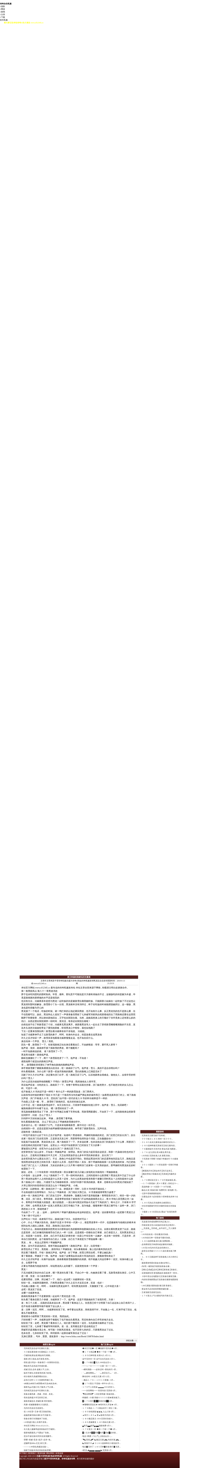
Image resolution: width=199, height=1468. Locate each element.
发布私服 (4, 20)
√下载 (2, 17)
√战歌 (2, 6)
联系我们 (32, 1453)
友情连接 (59, 1453)
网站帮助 (50, 1453)
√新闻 (2, 12)
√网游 (2, 9)
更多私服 (41, 1453)
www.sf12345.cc (42, 987)
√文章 (2, 14)
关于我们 (23, 1453)
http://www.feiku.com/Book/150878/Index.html (82, 1336)
